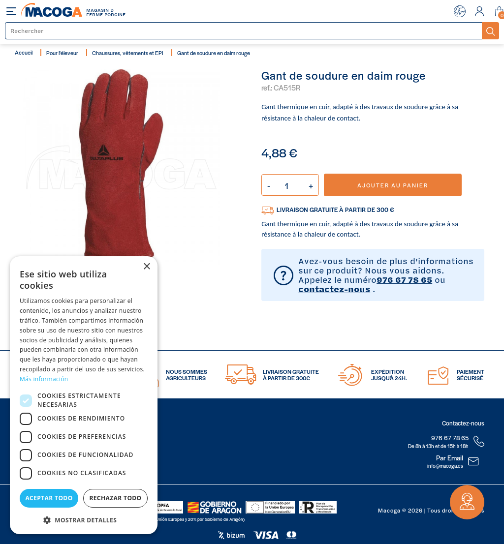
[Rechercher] (244, 30)
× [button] (146, 267)
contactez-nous (334, 289)
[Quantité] (290, 185)
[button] (84, 519)
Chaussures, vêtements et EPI (127, 53)
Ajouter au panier (392, 185)
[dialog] (84, 395)
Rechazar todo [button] (115, 498)
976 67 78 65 (404, 279)
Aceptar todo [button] (48, 498)
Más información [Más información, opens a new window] (44, 379)
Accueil (23, 52)
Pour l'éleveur (62, 53)
